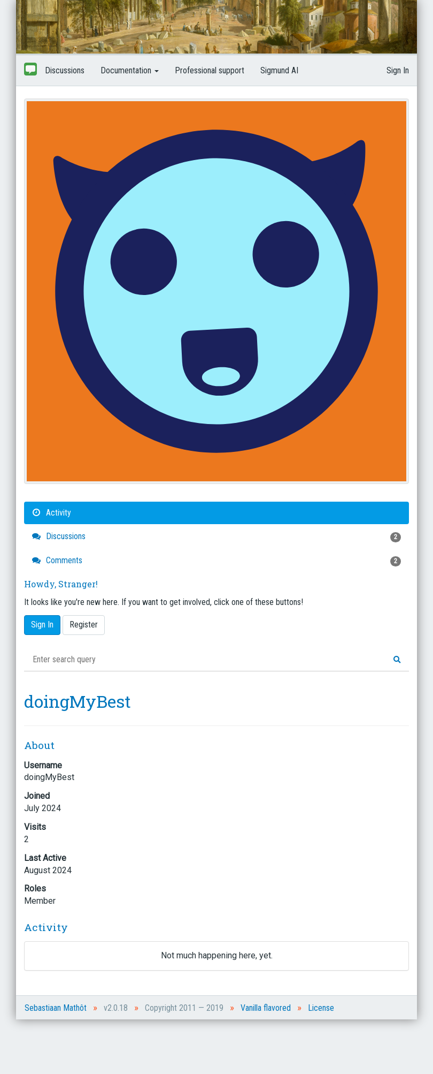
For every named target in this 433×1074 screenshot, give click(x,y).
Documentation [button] (129, 70)
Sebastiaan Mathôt (56, 1008)
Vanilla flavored (266, 1008)
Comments (216, 561)
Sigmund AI (279, 70)
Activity (51, 513)
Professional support (209, 70)
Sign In (397, 70)
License (321, 1008)
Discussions (64, 70)
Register (83, 624)
